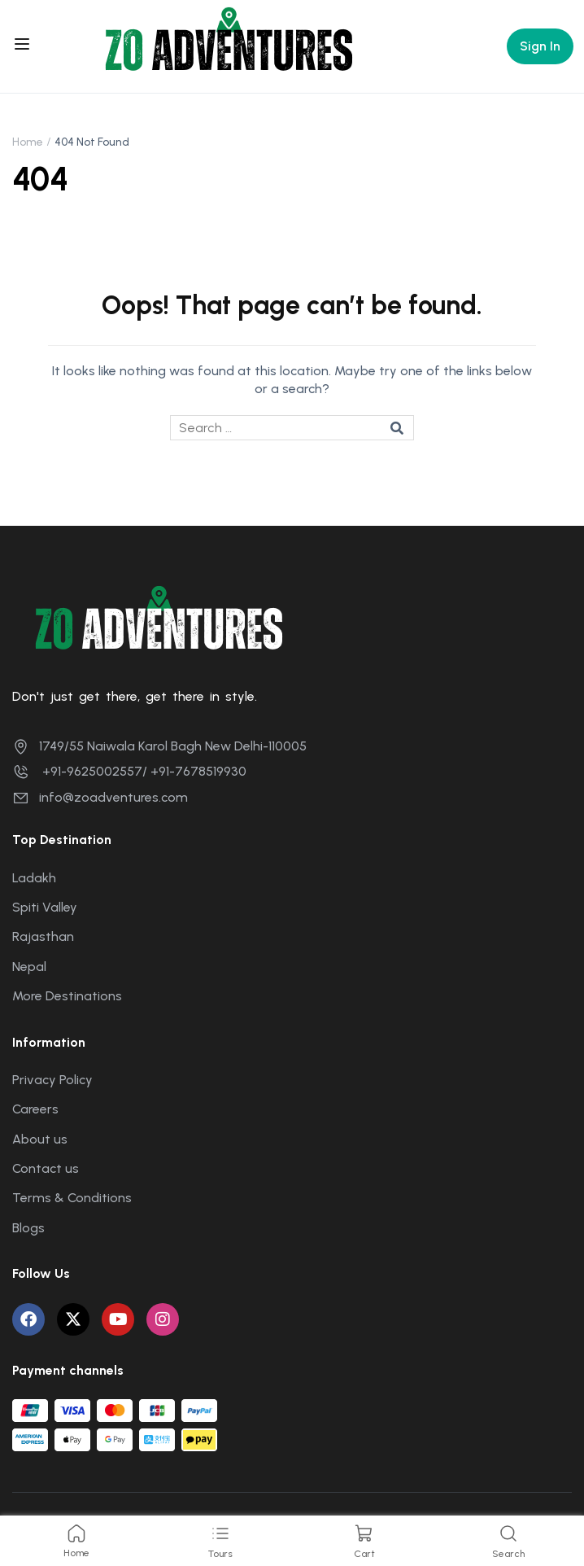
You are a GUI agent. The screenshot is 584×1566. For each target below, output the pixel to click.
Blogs (28, 1228)
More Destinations (67, 996)
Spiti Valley (44, 907)
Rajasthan (43, 936)
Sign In (540, 46)
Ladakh (34, 878)
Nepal (29, 966)
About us (40, 1139)
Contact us (45, 1168)
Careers (35, 1109)
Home (27, 142)
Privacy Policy (52, 1079)
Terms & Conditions (72, 1197)
